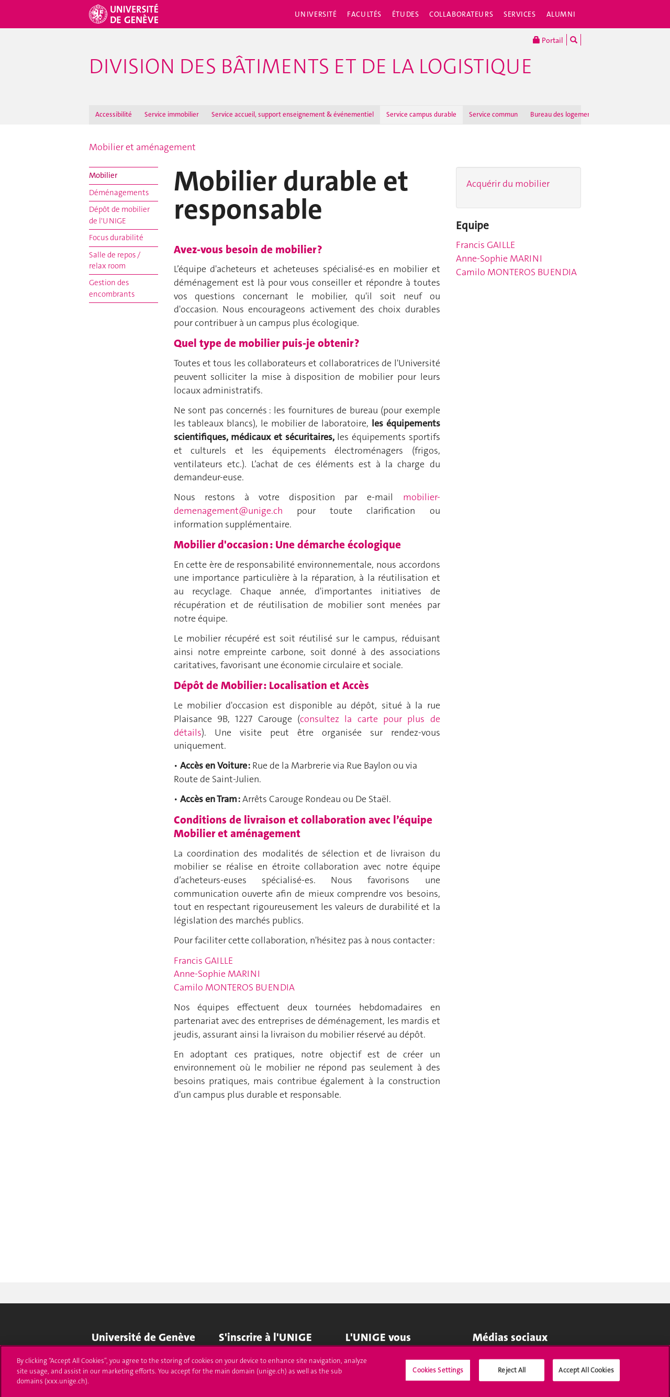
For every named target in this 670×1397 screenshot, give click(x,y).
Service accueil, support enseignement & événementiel (292, 114)
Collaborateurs (461, 14)
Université (316, 14)
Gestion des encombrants (112, 288)
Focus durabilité (116, 237)
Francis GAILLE (203, 960)
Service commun (493, 114)
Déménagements (119, 192)
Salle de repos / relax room (114, 260)
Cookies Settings (437, 1374)
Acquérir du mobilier (508, 183)
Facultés (364, 14)
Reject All (512, 1374)
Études (405, 14)
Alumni (561, 14)
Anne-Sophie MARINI (217, 973)
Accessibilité (113, 114)
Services (520, 14)
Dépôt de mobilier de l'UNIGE (119, 215)
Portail (548, 40)
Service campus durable (421, 114)
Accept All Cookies (586, 1374)
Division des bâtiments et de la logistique (310, 66)
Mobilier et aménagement (142, 147)
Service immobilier (171, 114)
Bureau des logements (563, 114)
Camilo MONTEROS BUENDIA (234, 987)
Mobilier (103, 175)
